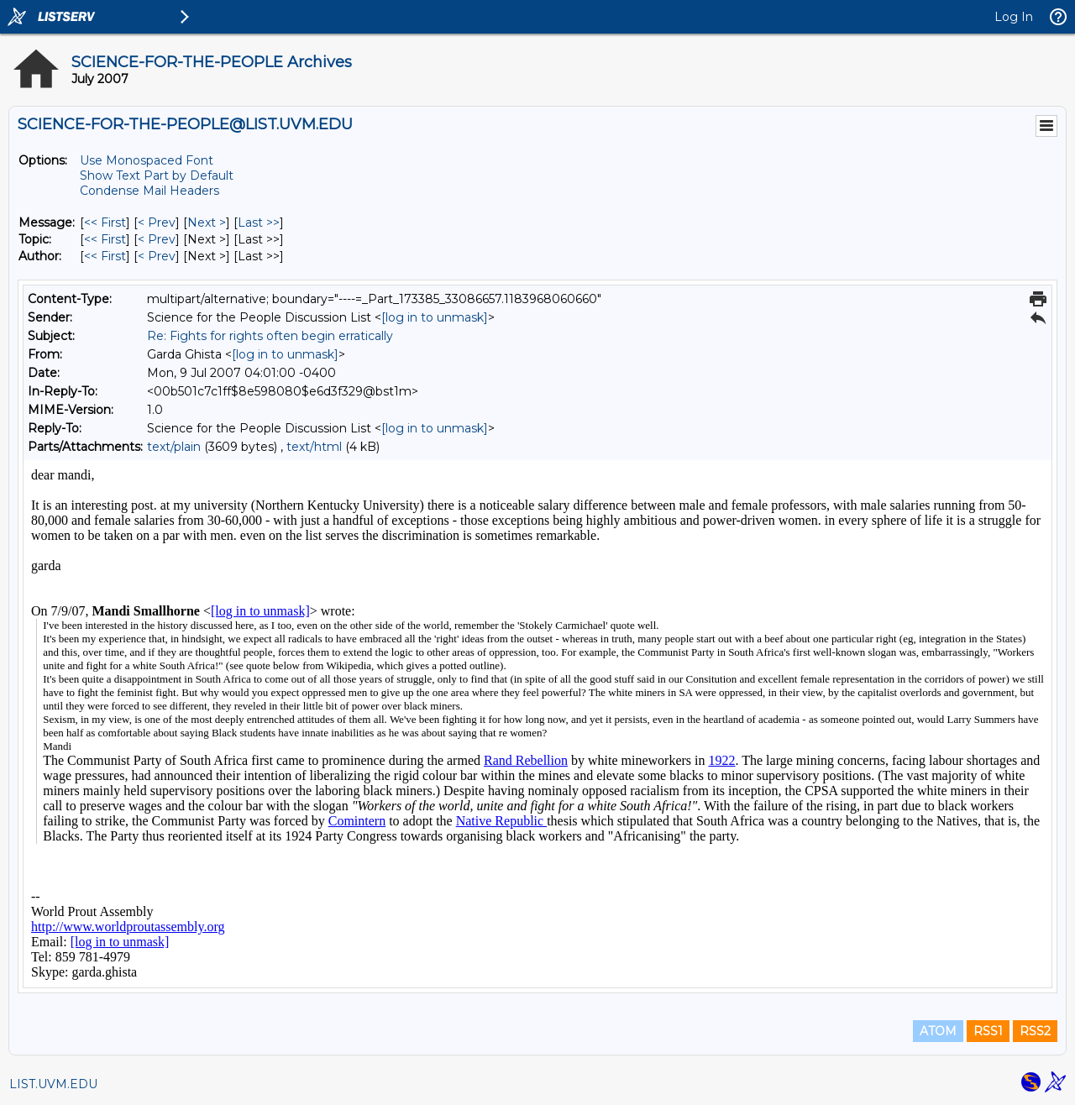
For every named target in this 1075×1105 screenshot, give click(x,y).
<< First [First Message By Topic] (105, 239)
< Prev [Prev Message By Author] (157, 256)
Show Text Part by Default (156, 175)
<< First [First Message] (105, 222)
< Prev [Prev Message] (157, 222)
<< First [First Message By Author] (105, 256)
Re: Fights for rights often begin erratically (270, 335)
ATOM (938, 1031)
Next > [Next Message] (206, 222)
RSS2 (1035, 1031)
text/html (314, 446)
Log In (1013, 16)
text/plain (174, 446)
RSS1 (988, 1031)
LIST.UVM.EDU (53, 1084)
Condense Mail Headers (149, 190)
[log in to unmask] (434, 317)
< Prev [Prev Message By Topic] (157, 239)
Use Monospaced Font (146, 160)
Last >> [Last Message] (259, 222)
